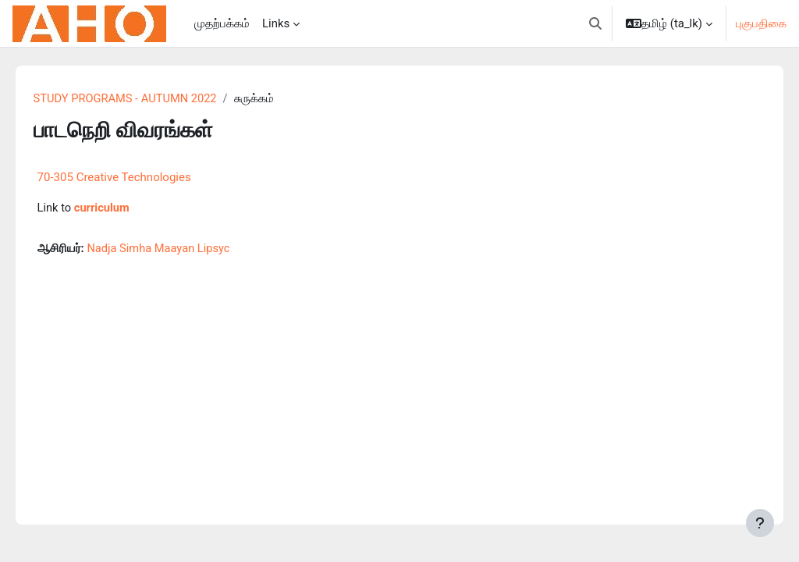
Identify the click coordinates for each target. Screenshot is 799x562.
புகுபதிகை (761, 23)
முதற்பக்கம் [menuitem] (222, 23)
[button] (595, 23)
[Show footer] (760, 523)
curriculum (125, 208)
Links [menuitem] (275, 23)
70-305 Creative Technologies (136, 177)
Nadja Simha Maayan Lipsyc (182, 250)
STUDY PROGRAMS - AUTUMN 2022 (149, 99)
